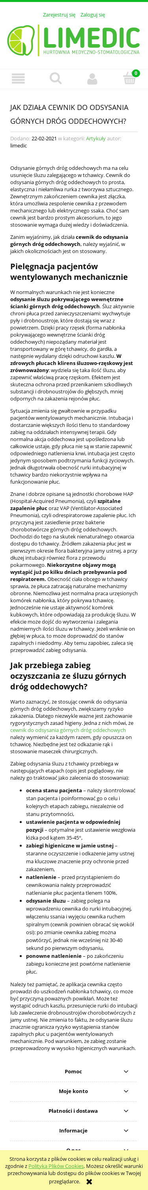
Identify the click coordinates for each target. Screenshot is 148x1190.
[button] (18, 78)
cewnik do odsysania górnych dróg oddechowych (68, 730)
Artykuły (96, 138)
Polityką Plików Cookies (56, 1166)
